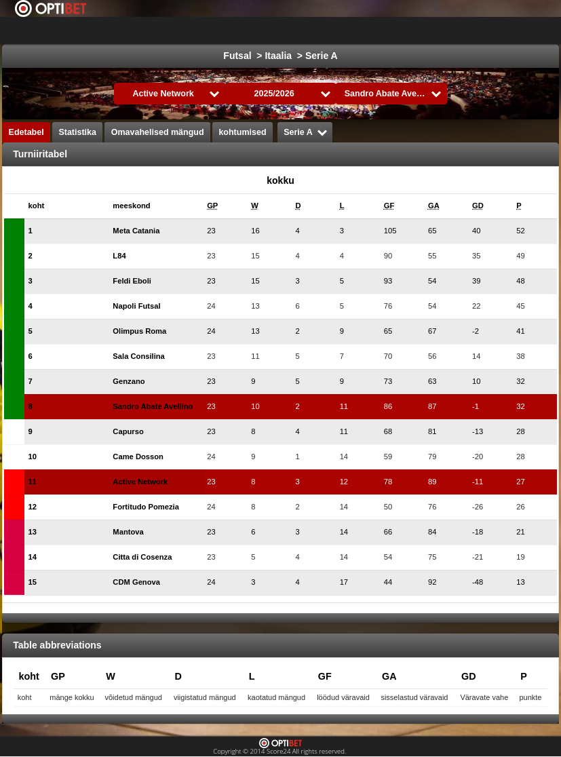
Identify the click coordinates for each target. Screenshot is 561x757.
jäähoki (332, 30)
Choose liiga (198, 30)
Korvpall (387, 30)
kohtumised (242, 132)
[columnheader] (49, 205)
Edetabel (26, 132)
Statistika (77, 132)
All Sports (512, 30)
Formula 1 (447, 30)
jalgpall (279, 30)
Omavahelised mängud (157, 132)
